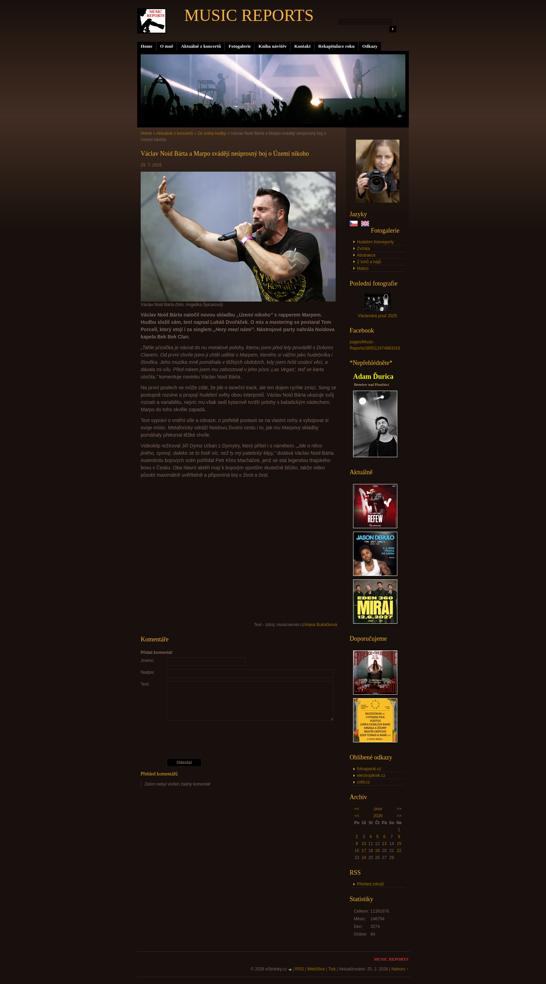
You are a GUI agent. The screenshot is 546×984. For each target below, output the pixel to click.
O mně (166, 46)
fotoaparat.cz (369, 768)
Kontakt (302, 46)
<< (356, 808)
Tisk (332, 969)
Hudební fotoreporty (375, 242)
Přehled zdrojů (370, 884)
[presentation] (239, 739)
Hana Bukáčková (321, 624)
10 (363, 843)
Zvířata (363, 248)
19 (377, 850)
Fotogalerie (239, 46)
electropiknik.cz (371, 775)
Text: (145, 684)
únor (378, 808)
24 (363, 857)
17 (363, 850)
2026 (378, 815)
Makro (362, 268)
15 (399, 843)
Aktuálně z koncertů (201, 46)
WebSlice (316, 969)
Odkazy (369, 46)
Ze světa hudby (211, 133)
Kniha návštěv (272, 46)
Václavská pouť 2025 (377, 315)
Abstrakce (366, 255)
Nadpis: (148, 672)
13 (384, 843)
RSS (299, 969)
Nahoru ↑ (399, 969)
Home (147, 46)
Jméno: (147, 660)
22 (399, 850)
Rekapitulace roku (336, 46)
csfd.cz (363, 782)
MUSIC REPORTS (249, 15)
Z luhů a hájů (369, 261)
